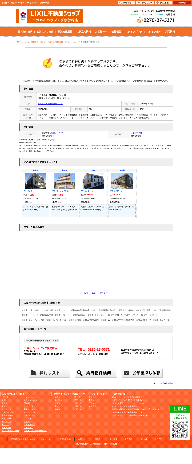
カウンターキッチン (32, 400)
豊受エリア (79, 400)
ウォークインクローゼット (35, 430)
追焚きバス (6, 421)
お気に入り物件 (45, 31)
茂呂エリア (93, 403)
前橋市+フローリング (97, 315)
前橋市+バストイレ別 (43, 310)
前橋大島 (92, 406)
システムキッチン (31, 397)
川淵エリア (79, 409)
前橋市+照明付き (115, 315)
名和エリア (79, 403)
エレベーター (29, 406)
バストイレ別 (7, 412)
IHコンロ (5, 424)
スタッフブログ (133, 31)
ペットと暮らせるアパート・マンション (129, 403)
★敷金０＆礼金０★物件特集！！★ (127, 412)
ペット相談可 (29, 424)
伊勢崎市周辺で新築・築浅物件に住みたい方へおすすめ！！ (138, 409)
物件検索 (125, 2)
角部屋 (4, 403)
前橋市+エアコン (131, 315)
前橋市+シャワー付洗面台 (139, 310)
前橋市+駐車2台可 (91, 320)
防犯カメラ (28, 418)
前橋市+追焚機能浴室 (80, 310)
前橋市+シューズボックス (33, 320)
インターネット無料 (10, 430)
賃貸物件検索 (25, 31)
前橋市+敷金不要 (143, 320)
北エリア (58, 406)
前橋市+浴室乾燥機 (100, 310)
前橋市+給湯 (27, 310)
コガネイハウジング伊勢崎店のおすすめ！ (130, 415)
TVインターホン (31, 415)
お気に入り (83, 439)
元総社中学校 (136, 133)
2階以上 (5, 397)
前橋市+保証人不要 (161, 320)
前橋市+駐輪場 (75, 320)
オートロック (29, 412)
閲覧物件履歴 (65, 31)
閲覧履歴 (99, 439)
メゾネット (6, 409)
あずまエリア (60, 400)
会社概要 (116, 31)
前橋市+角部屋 (46, 315)
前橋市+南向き (79, 315)
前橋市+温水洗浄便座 (161, 310)
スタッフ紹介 (154, 31)
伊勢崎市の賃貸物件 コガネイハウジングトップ (31, 439)
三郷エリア (79, 406)
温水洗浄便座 (7, 415)
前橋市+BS (105, 320)
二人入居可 (28, 427)
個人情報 (128, 439)
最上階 (4, 400)
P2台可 (27, 403)
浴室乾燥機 (6, 418)
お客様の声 (101, 31)
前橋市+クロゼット (149, 315)
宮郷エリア (93, 400)
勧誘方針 (143, 439)
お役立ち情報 (83, 31)
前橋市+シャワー (62, 310)
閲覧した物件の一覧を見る (96, 293)
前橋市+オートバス (30, 315)
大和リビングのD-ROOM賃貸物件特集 (128, 400)
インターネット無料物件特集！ (125, 406)
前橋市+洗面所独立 (118, 310)
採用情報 (170, 31)
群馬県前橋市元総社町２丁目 (50, 104)
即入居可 (27, 421)
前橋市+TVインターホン (56, 320)
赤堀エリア (59, 397)
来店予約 (158, 439)
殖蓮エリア (59, 403)
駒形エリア (59, 409)
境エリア (78, 397)
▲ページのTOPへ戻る (163, 383)
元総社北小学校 (56, 133)
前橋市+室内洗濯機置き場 (123, 320)
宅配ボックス (29, 409)
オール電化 (6, 427)
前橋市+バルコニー (63, 315)
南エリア (92, 397)
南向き (4, 406)
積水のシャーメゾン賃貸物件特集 (126, 397)
